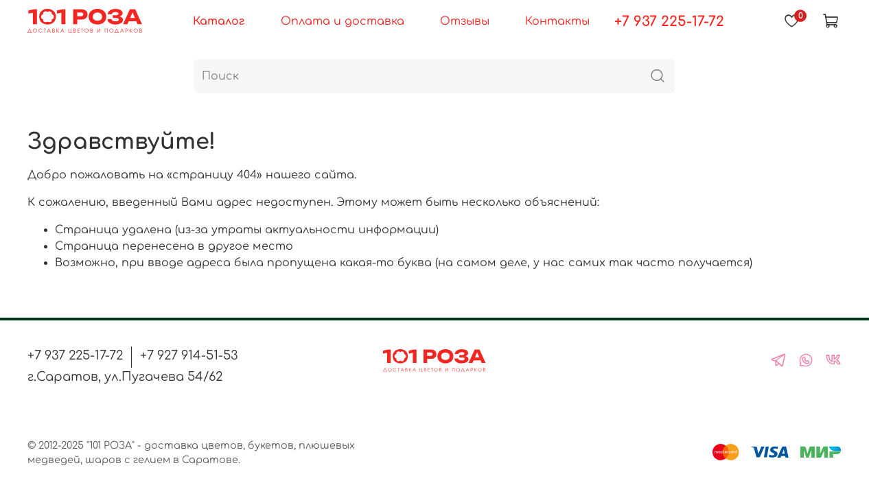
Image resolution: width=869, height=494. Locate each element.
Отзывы (464, 21)
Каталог (218, 21)
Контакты (557, 21)
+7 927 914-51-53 (189, 355)
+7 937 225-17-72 (669, 22)
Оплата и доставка (342, 21)
